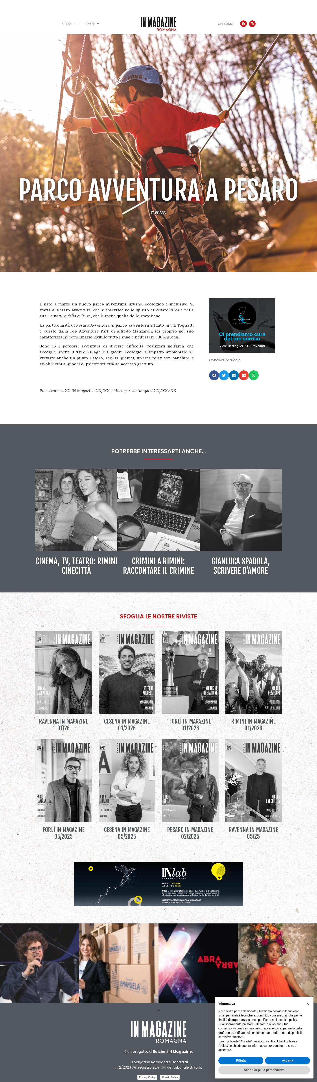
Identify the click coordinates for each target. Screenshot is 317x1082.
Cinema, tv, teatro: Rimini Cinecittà (76, 566)
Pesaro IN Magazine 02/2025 (190, 833)
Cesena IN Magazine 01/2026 (127, 725)
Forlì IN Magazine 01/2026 (190, 725)
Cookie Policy (170, 1077)
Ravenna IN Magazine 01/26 (63, 725)
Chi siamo (226, 24)
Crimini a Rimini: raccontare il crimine (158, 566)
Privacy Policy (147, 1077)
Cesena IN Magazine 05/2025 (127, 833)
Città (69, 23)
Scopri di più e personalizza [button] (264, 1070)
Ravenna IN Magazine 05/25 (253, 833)
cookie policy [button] (288, 1020)
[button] (214, 375)
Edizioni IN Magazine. (173, 1051)
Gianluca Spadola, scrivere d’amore (240, 566)
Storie (92, 23)
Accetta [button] (287, 1060)
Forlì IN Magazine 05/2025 (64, 833)
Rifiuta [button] (241, 1060)
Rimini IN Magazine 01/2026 (253, 725)
